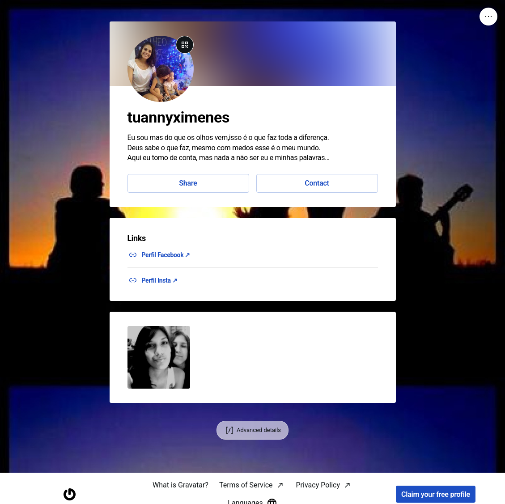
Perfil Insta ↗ (160, 280)
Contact (317, 183)
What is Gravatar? (180, 485)
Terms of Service (246, 485)
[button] (158, 357)
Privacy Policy (318, 485)
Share (188, 183)
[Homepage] (69, 494)
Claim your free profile (435, 494)
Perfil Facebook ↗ (166, 254)
